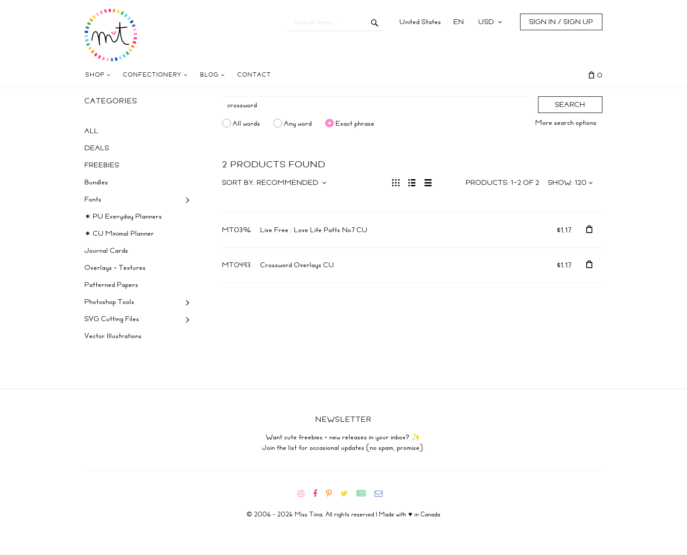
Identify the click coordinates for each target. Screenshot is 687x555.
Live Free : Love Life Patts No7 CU (314, 230)
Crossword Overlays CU (297, 265)
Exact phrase (355, 123)
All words (246, 123)
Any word (298, 123)
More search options (566, 122)
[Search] (376, 105)
